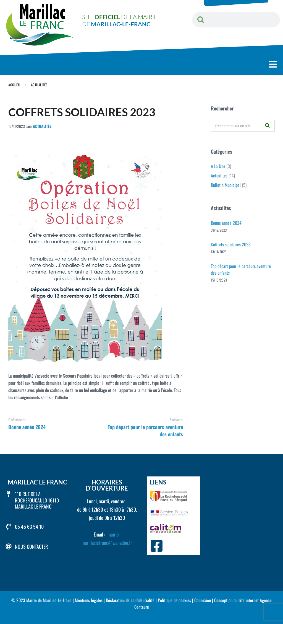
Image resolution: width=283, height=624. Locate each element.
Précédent (17, 419)
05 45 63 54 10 (29, 526)
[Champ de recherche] (242, 125)
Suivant (176, 419)
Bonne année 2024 (27, 426)
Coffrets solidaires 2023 (231, 244)
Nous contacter (31, 546)
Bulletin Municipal (226, 185)
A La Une (218, 166)
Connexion (202, 600)
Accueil (14, 84)
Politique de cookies (174, 600)
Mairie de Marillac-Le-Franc (49, 600)
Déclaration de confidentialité (130, 600)
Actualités (39, 84)
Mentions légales (89, 600)
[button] (272, 64)
